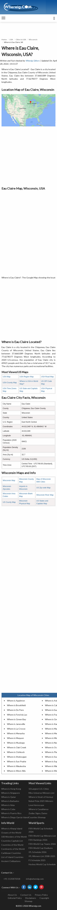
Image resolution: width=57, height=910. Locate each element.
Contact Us (25, 895)
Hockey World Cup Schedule (42, 864)
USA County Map (10, 383)
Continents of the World (13, 849)
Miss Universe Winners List (41, 793)
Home (4, 39)
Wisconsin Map (9, 480)
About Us (12, 895)
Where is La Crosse (16, 728)
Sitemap (28, 901)
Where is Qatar (8, 797)
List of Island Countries (12, 857)
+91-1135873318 (11, 879)
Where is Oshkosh (16, 752)
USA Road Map (47, 377)
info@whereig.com (35, 879)
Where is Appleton (16, 700)
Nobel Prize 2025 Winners (41, 801)
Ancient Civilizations (11, 861)
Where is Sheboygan (17, 756)
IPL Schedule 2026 (37, 852)
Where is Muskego (16, 742)
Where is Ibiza (8, 805)
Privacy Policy (41, 895)
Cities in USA (21, 39)
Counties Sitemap (37, 817)
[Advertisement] (28, 156)
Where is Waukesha (16, 766)
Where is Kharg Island (11, 828)
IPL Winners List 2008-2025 (42, 856)
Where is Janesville (16, 724)
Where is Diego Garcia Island (15, 817)
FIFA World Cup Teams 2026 (42, 844)
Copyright (44, 898)
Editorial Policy (15, 898)
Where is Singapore (10, 793)
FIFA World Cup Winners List (42, 835)
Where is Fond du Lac (17, 714)
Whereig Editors (32, 60)
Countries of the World (12, 845)
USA (11, 39)
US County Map (9, 502)
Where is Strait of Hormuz (41, 797)
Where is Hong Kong (11, 789)
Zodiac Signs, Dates (38, 813)
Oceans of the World (11, 832)
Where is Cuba (8, 809)
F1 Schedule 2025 (37, 860)
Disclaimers (30, 898)
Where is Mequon (15, 738)
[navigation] (3, 18)
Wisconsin (33, 39)
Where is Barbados (10, 801)
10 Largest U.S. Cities (39, 789)
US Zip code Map (43, 488)
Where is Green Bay (16, 719)
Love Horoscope (36, 805)
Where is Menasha (16, 733)
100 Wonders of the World (14, 836)
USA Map (6, 377)
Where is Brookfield (16, 705)
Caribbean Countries (11, 853)
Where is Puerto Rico (11, 813)
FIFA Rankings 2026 (38, 840)
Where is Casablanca (38, 809)
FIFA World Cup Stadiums (41, 848)
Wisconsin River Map (45, 495)
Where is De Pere (15, 710)
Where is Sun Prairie (16, 761)
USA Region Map (27, 377)
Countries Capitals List (12, 840)
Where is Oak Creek (16, 747)
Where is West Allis (16, 771)
